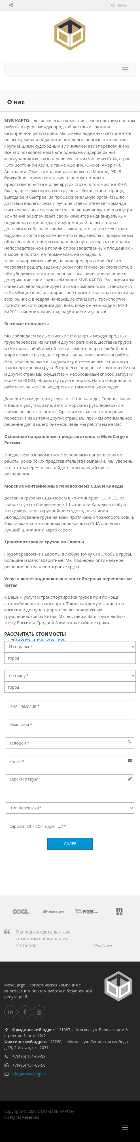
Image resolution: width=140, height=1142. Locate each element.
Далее (70, 843)
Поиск (119, 5)
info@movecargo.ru (29, 1074)
